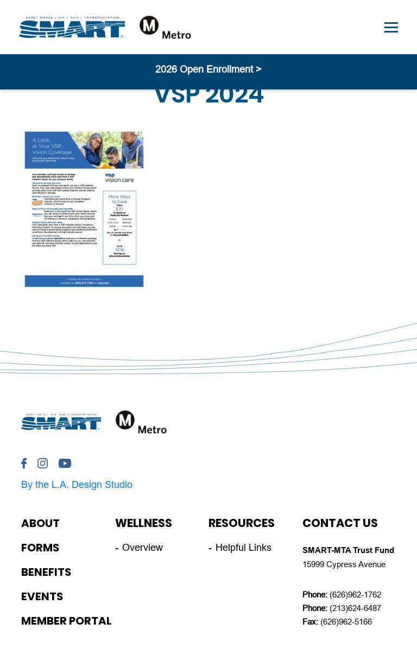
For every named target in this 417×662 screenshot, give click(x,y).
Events (42, 596)
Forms (40, 547)
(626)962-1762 (355, 594)
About (40, 523)
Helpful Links (243, 547)
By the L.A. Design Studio (76, 484)
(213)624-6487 (355, 608)
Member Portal (66, 620)
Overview (142, 547)
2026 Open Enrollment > (208, 69)
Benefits (46, 572)
